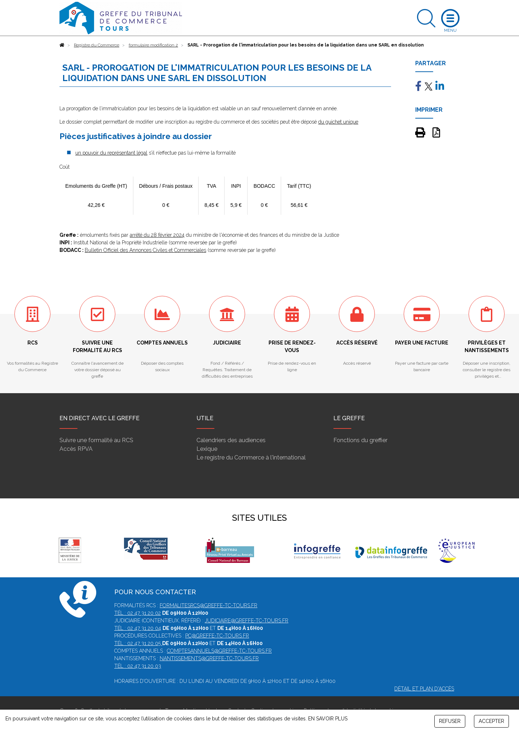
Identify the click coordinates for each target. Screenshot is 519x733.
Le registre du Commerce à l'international (251, 457)
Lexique (206, 448)
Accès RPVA (76, 448)
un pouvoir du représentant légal (111, 153)
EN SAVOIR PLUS (327, 718)
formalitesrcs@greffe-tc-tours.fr (208, 605)
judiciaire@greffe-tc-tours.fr (246, 620)
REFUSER (450, 721)
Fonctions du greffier (360, 440)
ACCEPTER (491, 721)
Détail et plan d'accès (424, 689)
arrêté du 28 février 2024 (157, 235)
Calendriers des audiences (231, 440)
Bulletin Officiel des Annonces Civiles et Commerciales (145, 250)
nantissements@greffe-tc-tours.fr (209, 658)
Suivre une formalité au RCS (96, 440)
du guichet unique (338, 122)
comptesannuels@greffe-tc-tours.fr (219, 651)
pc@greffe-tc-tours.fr (217, 636)
